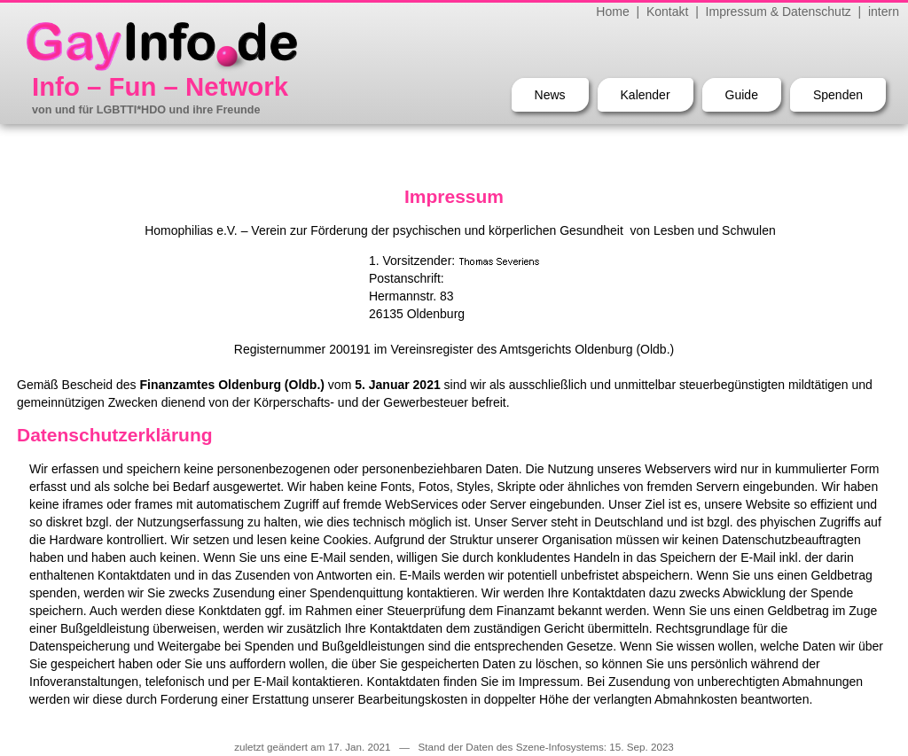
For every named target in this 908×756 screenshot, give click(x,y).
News (550, 95)
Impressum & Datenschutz (778, 11)
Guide (741, 95)
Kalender (645, 95)
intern (883, 11)
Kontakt (667, 11)
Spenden (838, 95)
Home (612, 11)
